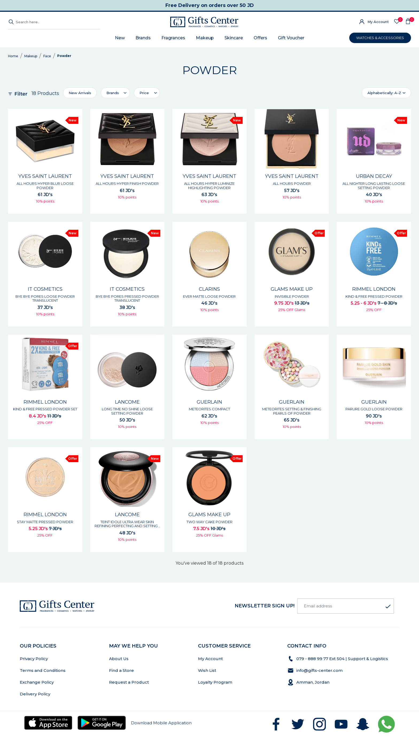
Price (144, 93)
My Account (378, 22)
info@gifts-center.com (319, 670)
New (120, 37)
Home (13, 56)
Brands (143, 37)
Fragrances (173, 37)
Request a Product (129, 682)
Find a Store (121, 670)
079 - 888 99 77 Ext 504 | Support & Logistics (342, 658)
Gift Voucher (291, 37)
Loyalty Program (215, 682)
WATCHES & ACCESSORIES (380, 38)
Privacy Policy (34, 658)
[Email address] (345, 606)
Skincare (233, 37)
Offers (260, 37)
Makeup (205, 37)
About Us (119, 658)
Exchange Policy (37, 682)
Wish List (207, 670)
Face (47, 56)
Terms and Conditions (42, 670)
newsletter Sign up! (264, 606)
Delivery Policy (35, 693)
